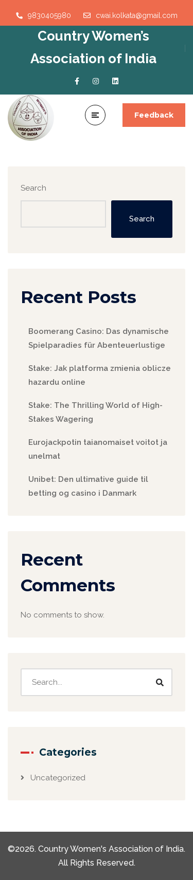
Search (33, 188)
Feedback (153, 115)
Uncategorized (57, 777)
